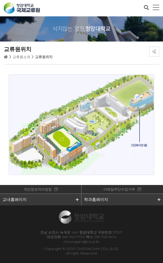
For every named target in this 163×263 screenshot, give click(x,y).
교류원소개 (21, 57)
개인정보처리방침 (38, 189)
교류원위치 (44, 57)
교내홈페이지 (15, 199)
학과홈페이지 (96, 199)
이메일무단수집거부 (119, 189)
